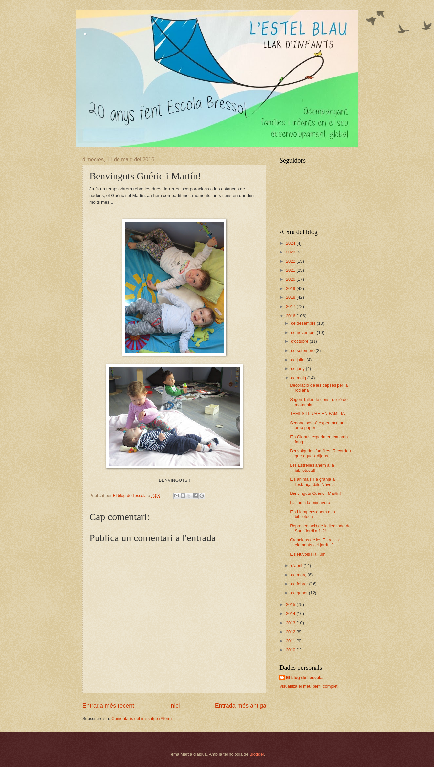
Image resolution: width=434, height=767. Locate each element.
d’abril (297, 565)
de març (299, 574)
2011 (291, 640)
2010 (291, 649)
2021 (291, 270)
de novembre (304, 332)
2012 (291, 631)
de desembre (304, 323)
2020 (291, 279)
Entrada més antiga (240, 705)
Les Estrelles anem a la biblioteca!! (312, 467)
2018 (291, 297)
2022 (291, 261)
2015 (291, 604)
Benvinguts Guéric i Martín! (315, 493)
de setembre (303, 350)
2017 (291, 306)
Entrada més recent (108, 705)
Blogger (257, 754)
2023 (291, 252)
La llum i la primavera (310, 502)
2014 (291, 613)
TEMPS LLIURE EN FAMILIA (317, 413)
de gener (300, 592)
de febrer (300, 583)
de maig (299, 377)
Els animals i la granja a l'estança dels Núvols (312, 482)
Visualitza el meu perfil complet (308, 686)
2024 (291, 243)
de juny (298, 368)
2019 (291, 288)
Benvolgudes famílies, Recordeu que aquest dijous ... (320, 453)
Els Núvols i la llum (307, 554)
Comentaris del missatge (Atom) (141, 718)
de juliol (298, 359)
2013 (291, 622)
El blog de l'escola (304, 677)
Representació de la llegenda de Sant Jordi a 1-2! (320, 528)
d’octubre (300, 341)
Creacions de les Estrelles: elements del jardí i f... (315, 542)
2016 (291, 315)
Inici (174, 705)
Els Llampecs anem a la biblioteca (312, 514)
